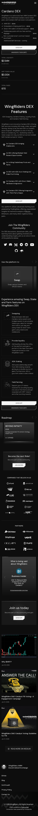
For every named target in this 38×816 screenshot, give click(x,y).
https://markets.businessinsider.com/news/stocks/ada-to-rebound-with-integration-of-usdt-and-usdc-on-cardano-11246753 (19, 590)
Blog (3, 780)
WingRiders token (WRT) (19, 52)
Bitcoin (27, 211)
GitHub (4, 776)
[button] (19, 144)
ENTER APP (19, 48)
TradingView (25, 807)
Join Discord (19, 465)
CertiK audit (6, 785)
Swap (17, 280)
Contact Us (6, 794)
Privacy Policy (7, 790)
